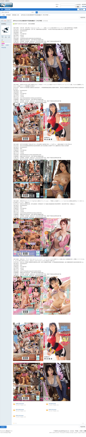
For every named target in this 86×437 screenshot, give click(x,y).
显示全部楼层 (31, 23)
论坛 (4, 15)
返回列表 (83, 17)
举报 (83, 423)
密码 (57, 6)
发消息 (4, 47)
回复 (16, 423)
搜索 (32, 12)
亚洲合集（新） (16, 15)
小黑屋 (80, 431)
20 (5, 36)
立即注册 (84, 6)
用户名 (57, 4)
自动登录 (78, 4)
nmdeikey (3, 23)
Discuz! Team (8, 432)
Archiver (72, 431)
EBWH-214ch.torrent (20, 403)
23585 (7, 45)
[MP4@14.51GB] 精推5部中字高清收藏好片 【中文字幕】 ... (35, 15)
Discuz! (8, 431)
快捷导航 (81, 9)
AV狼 (0, 15)
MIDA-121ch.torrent (19, 415)
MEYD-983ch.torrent (20, 409)
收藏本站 (7, 1)
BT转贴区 (8, 15)
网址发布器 (7, 9)
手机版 (76, 431)
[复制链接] (45, 20)
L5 (2, 40)
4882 (2, 36)
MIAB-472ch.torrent (52, 409)
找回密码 (84, 4)
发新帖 (3, 17)
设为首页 (2, 1)
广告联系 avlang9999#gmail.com (61, 431)
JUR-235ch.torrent (52, 403)
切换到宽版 (85, 1)
